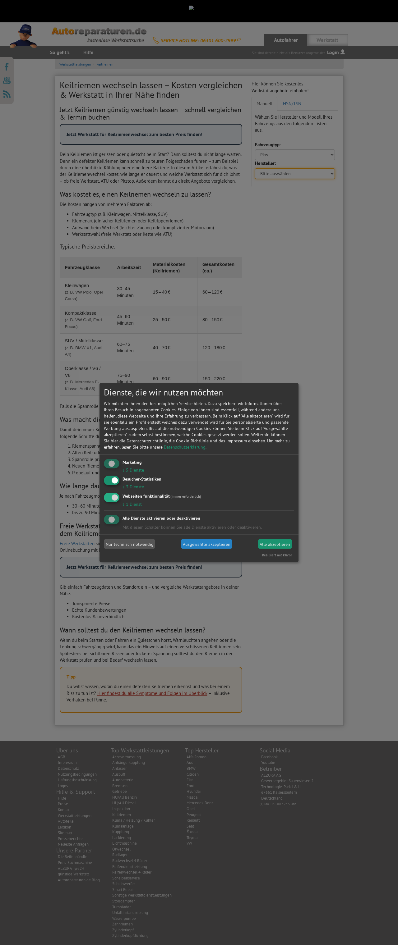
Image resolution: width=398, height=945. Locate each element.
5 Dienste (133, 469)
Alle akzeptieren (275, 544)
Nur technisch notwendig (130, 544)
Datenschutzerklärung (185, 447)
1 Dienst (132, 504)
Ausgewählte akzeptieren (206, 544)
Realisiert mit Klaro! (277, 555)
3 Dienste (133, 487)
